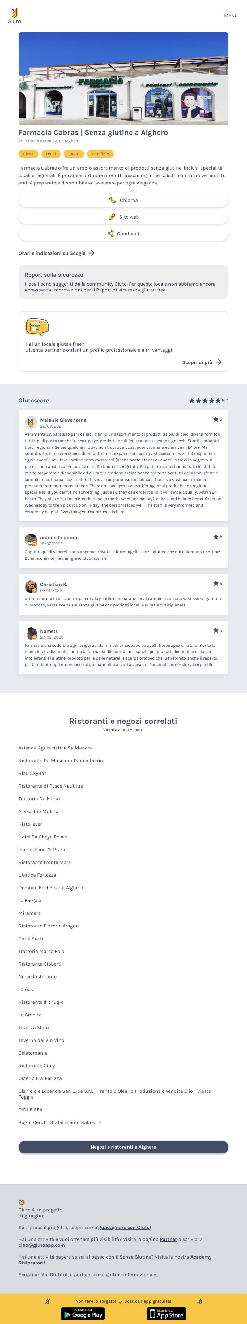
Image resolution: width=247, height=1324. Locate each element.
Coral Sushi (32, 938)
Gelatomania (33, 1053)
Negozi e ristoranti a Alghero (123, 1147)
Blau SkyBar (32, 773)
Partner (168, 1239)
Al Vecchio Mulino (38, 811)
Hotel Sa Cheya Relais (43, 837)
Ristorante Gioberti (40, 964)
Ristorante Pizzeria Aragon (49, 926)
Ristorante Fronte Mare (45, 862)
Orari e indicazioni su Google (57, 253)
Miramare (30, 913)
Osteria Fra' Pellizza (40, 1078)
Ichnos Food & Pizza (42, 849)
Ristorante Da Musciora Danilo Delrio (61, 760)
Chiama (123, 200)
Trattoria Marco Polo (41, 951)
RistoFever (30, 824)
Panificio (100, 154)
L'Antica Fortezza (37, 875)
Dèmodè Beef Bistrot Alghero (51, 888)
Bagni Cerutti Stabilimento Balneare (60, 1122)
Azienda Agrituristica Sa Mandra (56, 748)
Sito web (123, 217)
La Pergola (30, 900)
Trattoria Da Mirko (39, 799)
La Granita (30, 1015)
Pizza (28, 154)
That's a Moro (34, 1027)
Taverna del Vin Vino (41, 1040)
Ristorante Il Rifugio (41, 1002)
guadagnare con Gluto (124, 1227)
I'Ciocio (27, 989)
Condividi (123, 233)
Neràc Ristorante (38, 977)
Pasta (73, 154)
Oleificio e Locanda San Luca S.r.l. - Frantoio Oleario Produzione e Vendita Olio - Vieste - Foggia (116, 1094)
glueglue (34, 1216)
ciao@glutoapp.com (42, 1245)
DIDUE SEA (30, 1110)
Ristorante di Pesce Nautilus (51, 786)
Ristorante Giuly (37, 1066)
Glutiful (59, 1274)
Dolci (51, 154)
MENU (231, 15)
